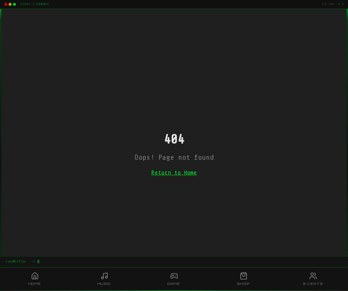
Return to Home (174, 172)
